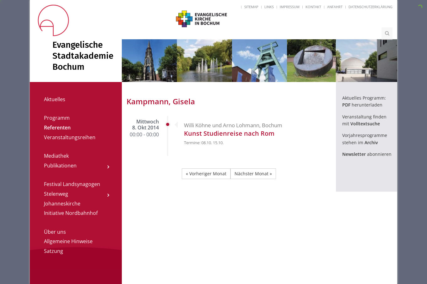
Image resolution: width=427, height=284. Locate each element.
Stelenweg (56, 193)
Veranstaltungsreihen (69, 137)
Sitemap (251, 6)
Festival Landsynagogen (72, 184)
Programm (57, 117)
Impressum (290, 6)
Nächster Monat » (253, 174)
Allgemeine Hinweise (68, 241)
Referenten (57, 127)
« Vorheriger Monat (206, 174)
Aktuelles (54, 99)
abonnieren (367, 154)
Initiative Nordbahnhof (71, 213)
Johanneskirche (62, 203)
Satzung (53, 251)
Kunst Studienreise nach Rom (229, 133)
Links (269, 6)
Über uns (55, 231)
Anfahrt (335, 6)
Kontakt (313, 6)
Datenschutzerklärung (370, 6)
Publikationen (60, 165)
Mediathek (56, 155)
